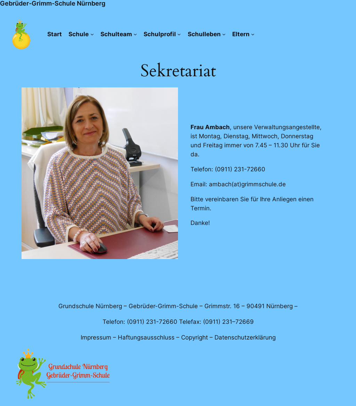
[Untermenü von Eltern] (252, 34)
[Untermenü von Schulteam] (135, 34)
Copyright (194, 337)
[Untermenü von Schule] (92, 34)
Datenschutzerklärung (245, 337)
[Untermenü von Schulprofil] (179, 34)
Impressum (96, 337)
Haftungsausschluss (146, 337)
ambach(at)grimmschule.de (247, 184)
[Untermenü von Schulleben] (224, 34)
